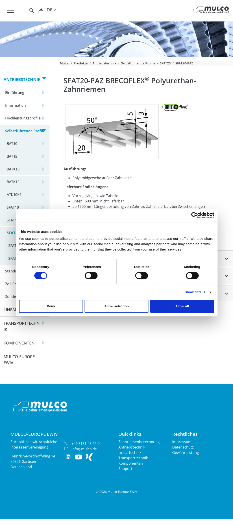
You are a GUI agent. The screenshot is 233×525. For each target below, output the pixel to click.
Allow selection (116, 306)
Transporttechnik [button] (22, 326)
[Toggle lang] (51, 10)
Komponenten (130, 463)
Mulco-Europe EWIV (19, 359)
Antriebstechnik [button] (22, 79)
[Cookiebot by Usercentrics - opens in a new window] (194, 215)
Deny (51, 306)
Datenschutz (183, 447)
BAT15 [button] (12, 156)
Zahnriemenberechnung (139, 441)
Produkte (81, 63)
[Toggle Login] (41, 10)
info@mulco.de (84, 448)
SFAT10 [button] (13, 207)
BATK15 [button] (13, 181)
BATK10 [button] (13, 169)
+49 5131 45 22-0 (86, 443)
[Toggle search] (31, 10)
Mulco (64, 63)
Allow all (182, 306)
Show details (195, 292)
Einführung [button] (14, 92)
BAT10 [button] (12, 143)
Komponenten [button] (19, 343)
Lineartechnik (129, 452)
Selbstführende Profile (138, 63)
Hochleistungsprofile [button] (23, 118)
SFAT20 (165, 63)
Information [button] (15, 105)
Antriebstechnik (104, 63)
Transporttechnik (133, 457)
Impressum (182, 441)
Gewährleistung (185, 452)
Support (125, 468)
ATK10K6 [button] (14, 194)
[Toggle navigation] (10, 10)
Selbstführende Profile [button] (25, 130)
